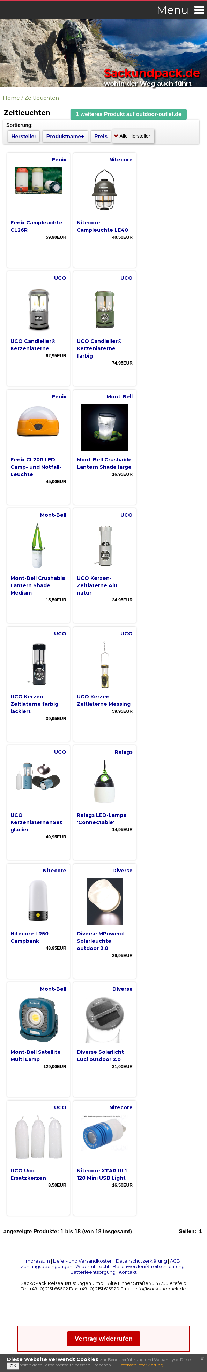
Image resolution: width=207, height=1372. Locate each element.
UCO (60, 278)
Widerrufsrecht (92, 1266)
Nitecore (121, 159)
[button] (128, 114)
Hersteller (23, 136)
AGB (175, 1261)
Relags (124, 752)
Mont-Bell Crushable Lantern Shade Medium (37, 585)
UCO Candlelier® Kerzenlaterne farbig (99, 348)
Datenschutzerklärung (141, 1261)
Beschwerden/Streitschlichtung (149, 1266)
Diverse (122, 870)
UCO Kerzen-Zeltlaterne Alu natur (97, 585)
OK (13, 1366)
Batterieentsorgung (93, 1272)
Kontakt (128, 1272)
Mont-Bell (119, 396)
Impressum (37, 1261)
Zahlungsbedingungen (46, 1266)
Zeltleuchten (41, 97)
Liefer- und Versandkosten (83, 1261)
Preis (101, 136)
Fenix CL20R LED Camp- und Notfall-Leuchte (35, 467)
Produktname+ (65, 136)
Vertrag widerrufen (104, 1338)
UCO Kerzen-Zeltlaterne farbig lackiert (34, 703)
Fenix (59, 159)
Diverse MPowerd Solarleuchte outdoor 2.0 (100, 940)
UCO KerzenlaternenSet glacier (36, 822)
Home (11, 97)
